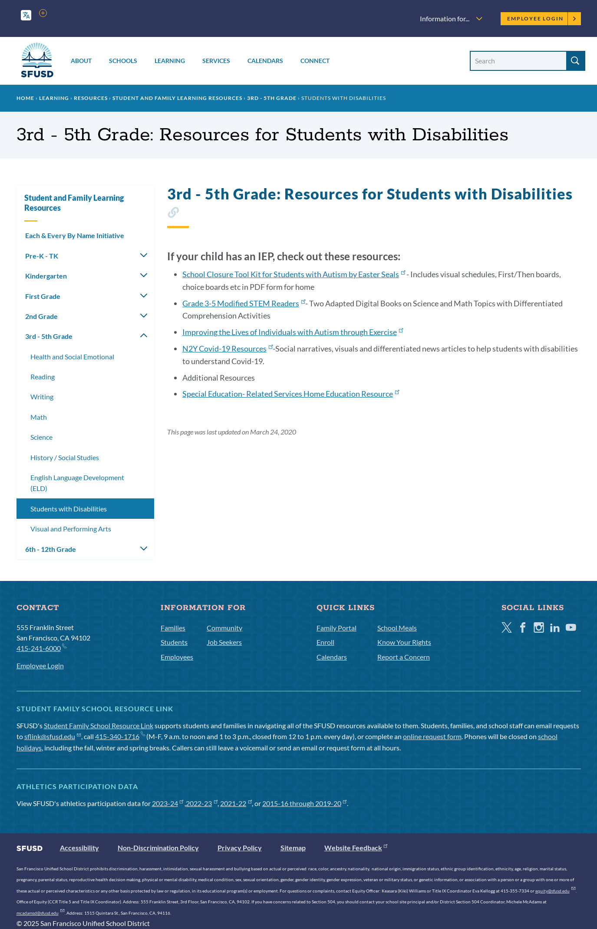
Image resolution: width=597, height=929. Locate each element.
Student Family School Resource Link (98, 725)
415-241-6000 (41, 647)
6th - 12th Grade (50, 549)
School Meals (397, 628)
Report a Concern (403, 657)
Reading (42, 376)
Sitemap (293, 847)
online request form (432, 736)
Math (38, 417)
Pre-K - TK (41, 256)
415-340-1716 (120, 736)
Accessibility (79, 847)
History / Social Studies (64, 457)
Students (174, 642)
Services (216, 60)
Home (25, 98)
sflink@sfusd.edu (52, 736)
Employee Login (541, 18)
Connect (315, 60)
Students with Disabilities (68, 508)
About (81, 60)
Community (224, 628)
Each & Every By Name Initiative (74, 235)
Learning (170, 60)
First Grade (42, 296)
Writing (41, 396)
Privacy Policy (240, 847)
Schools (123, 60)
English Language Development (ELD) (77, 483)
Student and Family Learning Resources (177, 98)
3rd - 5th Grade (272, 98)
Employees (177, 657)
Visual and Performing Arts (70, 528)
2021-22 (236, 803)
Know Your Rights (404, 642)
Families (173, 628)
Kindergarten (46, 276)
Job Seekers (224, 642)
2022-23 (202, 803)
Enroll (325, 642)
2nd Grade (41, 316)
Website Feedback (356, 847)
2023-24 (168, 803)
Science (41, 437)
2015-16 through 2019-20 (304, 803)
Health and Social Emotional (72, 356)
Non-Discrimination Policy (158, 847)
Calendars (265, 60)
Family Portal (336, 628)
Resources (91, 98)
